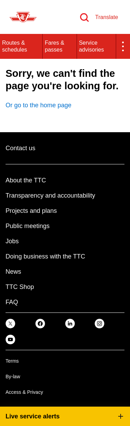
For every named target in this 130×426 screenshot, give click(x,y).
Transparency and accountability (50, 195)
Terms (12, 361)
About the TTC (26, 180)
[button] (123, 46)
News (13, 271)
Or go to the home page (38, 105)
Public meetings (28, 226)
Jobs (12, 241)
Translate (106, 17)
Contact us (20, 148)
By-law (13, 376)
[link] (10, 323)
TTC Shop (20, 286)
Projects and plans (31, 210)
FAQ (12, 302)
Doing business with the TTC (45, 256)
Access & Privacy (24, 392)
